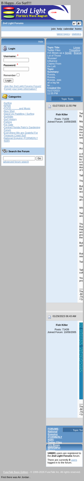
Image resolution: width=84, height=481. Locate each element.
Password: (10, 65)
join (53, 28)
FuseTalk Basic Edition (15, 472)
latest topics (63, 34)
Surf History (10, 119)
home (78, 28)
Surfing (8, 103)
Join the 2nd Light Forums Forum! (22, 86)
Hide (40, 41)
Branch (78, 52)
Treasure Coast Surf (15, 135)
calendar (68, 28)
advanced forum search (16, 161)
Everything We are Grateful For (21, 132)
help (59, 28)
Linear (76, 47)
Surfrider (8, 116)
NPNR (7, 105)
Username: (10, 56)
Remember (10, 75)
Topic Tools (66, 98)
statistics (76, 34)
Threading (74, 50)
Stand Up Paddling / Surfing (19, 113)
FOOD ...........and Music (17, 108)
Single (68, 52)
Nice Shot (9, 111)
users (74, 460)
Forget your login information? (20, 88)
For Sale (8, 124)
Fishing (8, 122)
